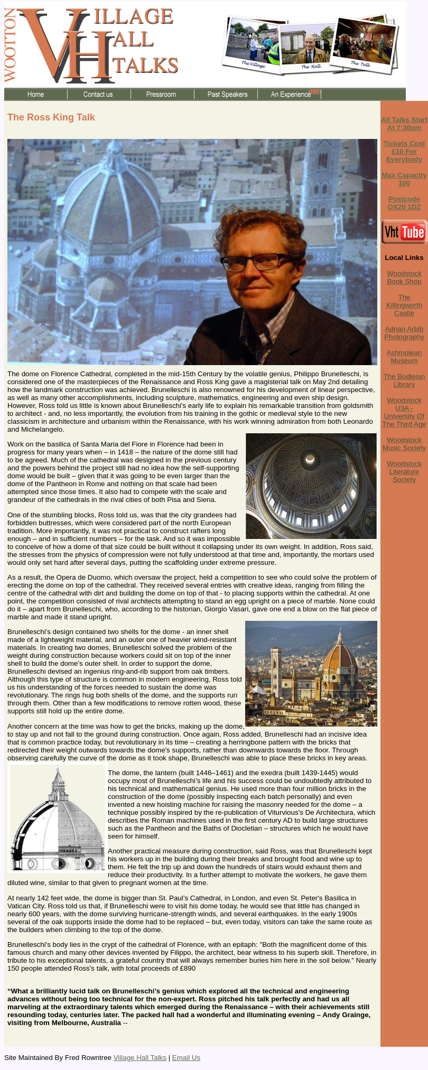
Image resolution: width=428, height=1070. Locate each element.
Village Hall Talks (140, 1058)
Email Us (186, 1058)
